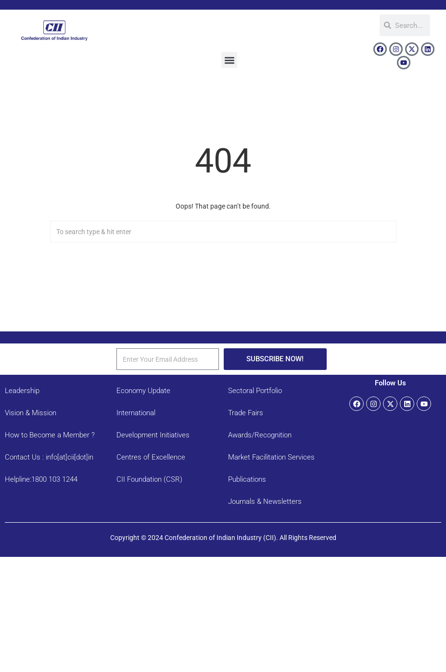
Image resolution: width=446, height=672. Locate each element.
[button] (229, 60)
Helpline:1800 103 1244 (41, 479)
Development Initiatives (153, 435)
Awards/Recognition (260, 435)
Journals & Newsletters (265, 501)
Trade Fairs (245, 412)
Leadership (22, 390)
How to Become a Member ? (50, 435)
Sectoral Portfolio (255, 390)
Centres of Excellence (150, 457)
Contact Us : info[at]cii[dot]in (49, 457)
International (135, 412)
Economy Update (143, 390)
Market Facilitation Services (271, 457)
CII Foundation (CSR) (149, 479)
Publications (247, 479)
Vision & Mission (30, 412)
